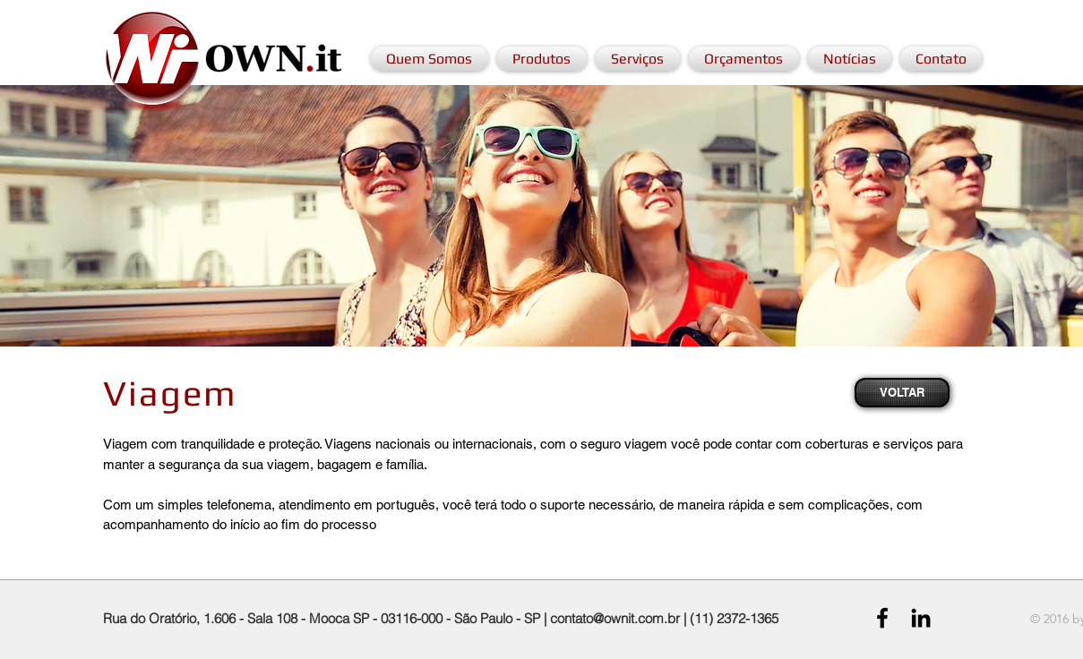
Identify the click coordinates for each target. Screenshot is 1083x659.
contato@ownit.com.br (615, 618)
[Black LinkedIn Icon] (920, 617)
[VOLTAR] (902, 392)
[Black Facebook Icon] (882, 617)
